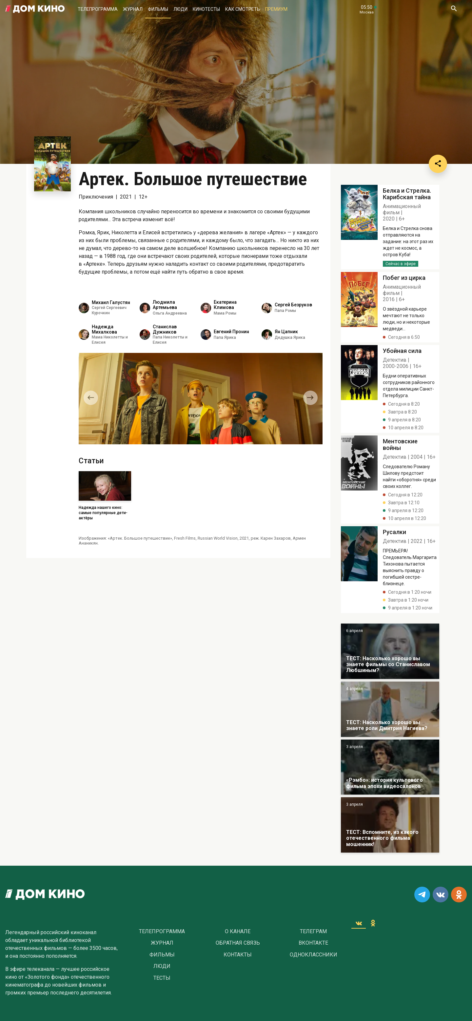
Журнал (133, 9)
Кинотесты (206, 9)
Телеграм (313, 931)
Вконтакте (313, 943)
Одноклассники (313, 955)
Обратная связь (238, 943)
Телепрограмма (98, 9)
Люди (180, 9)
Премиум (276, 9)
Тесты (161, 978)
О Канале (237, 931)
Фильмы (158, 9)
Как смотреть (242, 9)
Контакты (238, 955)
